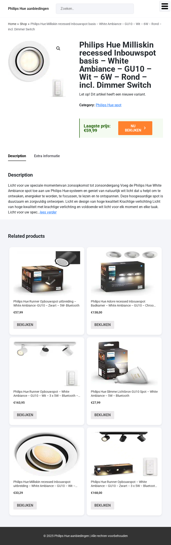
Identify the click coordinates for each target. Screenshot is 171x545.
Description (17, 156)
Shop (23, 24)
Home (12, 24)
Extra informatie (47, 156)
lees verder (48, 212)
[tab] (20, 156)
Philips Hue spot (108, 105)
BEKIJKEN (25, 325)
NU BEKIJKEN (133, 128)
